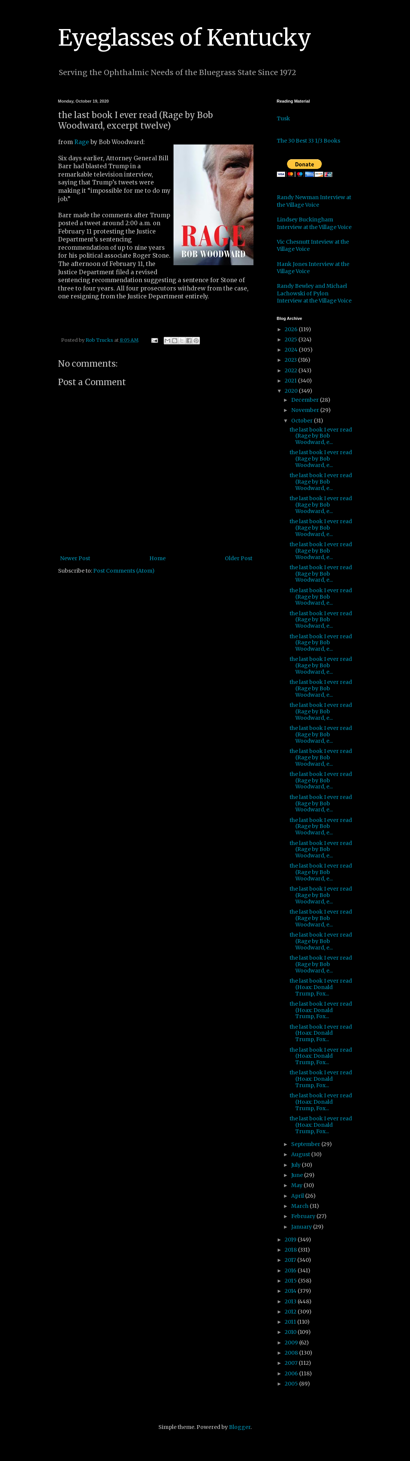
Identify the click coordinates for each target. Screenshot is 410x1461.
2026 (292, 329)
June (297, 1175)
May (297, 1185)
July (296, 1164)
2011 (291, 1321)
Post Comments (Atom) (124, 570)
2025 (291, 339)
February (303, 1216)
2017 (291, 1260)
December (305, 399)
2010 (291, 1332)
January (302, 1226)
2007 (292, 1363)
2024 (292, 349)
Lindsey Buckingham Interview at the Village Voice (314, 223)
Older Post (238, 558)
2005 (292, 1383)
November (305, 410)
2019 (291, 1239)
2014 (291, 1290)
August (301, 1154)
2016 (291, 1270)
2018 (291, 1249)
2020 (292, 390)
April (298, 1195)
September (306, 1144)
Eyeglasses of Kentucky (184, 37)
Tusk (283, 118)
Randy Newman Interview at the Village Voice (314, 201)
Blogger (239, 1427)
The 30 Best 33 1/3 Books (308, 140)
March (300, 1206)
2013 (291, 1301)
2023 (291, 359)
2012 (291, 1311)
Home (157, 558)
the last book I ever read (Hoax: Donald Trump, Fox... (321, 987)
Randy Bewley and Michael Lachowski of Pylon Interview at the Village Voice (314, 293)
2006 (292, 1373)
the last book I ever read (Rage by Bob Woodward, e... (321, 436)
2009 (292, 1342)
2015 (291, 1280)
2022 (291, 370)
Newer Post (75, 558)
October (302, 420)
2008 (292, 1352)
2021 (291, 380)
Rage (81, 142)
